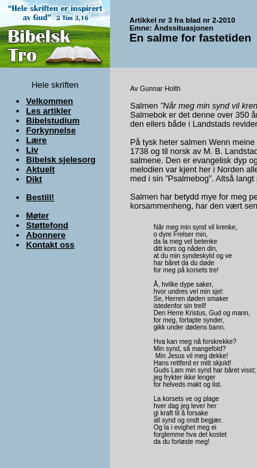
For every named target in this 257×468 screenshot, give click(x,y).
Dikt (34, 179)
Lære (36, 140)
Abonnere (46, 235)
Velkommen (49, 101)
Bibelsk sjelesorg (61, 159)
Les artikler (48, 111)
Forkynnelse (51, 130)
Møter (37, 215)
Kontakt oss (50, 245)
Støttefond (47, 225)
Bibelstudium (52, 120)
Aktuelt (40, 169)
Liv (32, 150)
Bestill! (40, 197)
